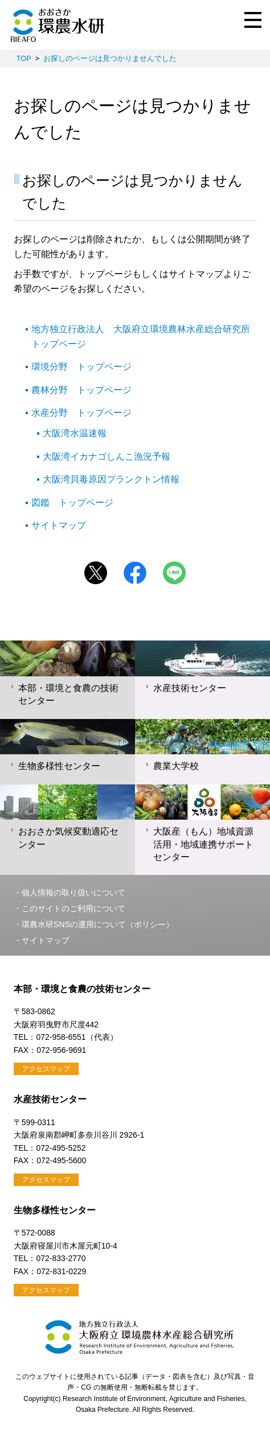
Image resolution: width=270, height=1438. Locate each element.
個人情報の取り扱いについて (73, 892)
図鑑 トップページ (72, 502)
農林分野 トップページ (81, 390)
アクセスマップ (46, 1069)
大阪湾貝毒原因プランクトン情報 (111, 479)
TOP (24, 58)
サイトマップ (58, 525)
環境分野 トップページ (81, 366)
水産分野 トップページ (81, 413)
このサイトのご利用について (73, 908)
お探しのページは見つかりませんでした (110, 58)
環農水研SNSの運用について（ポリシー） (98, 924)
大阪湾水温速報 (75, 433)
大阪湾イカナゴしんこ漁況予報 (106, 456)
